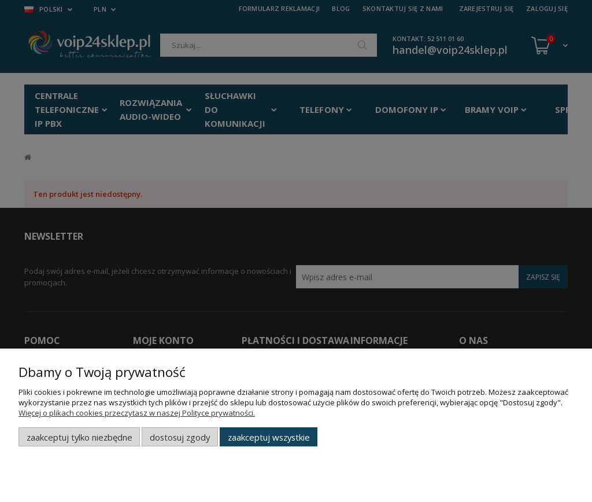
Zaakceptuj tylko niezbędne (79, 437)
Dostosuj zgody (180, 437)
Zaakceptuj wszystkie (269, 437)
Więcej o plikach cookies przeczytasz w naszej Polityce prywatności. (136, 413)
